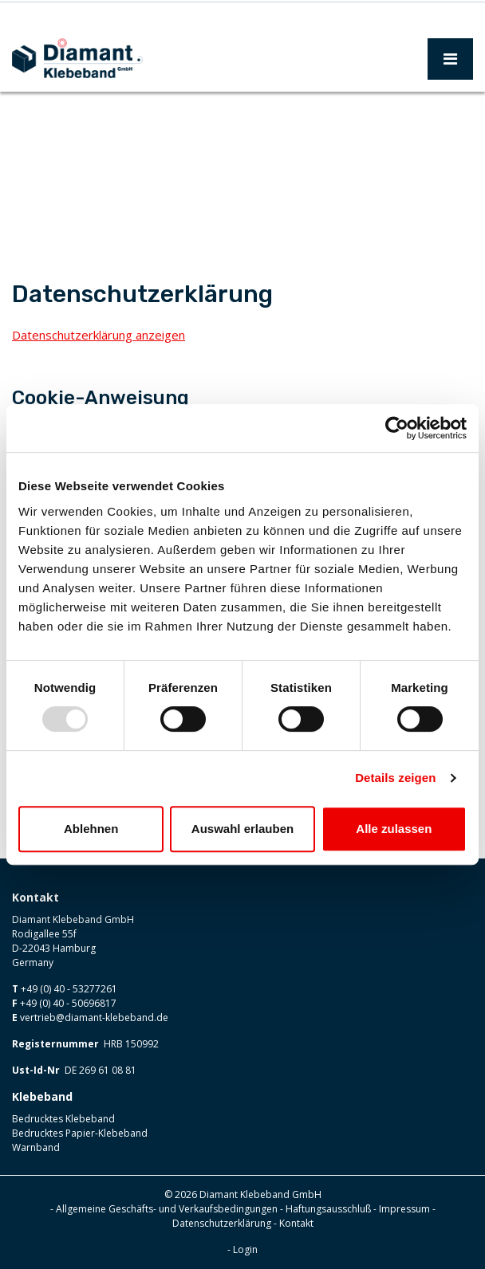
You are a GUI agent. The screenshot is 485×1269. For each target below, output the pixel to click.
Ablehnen (91, 828)
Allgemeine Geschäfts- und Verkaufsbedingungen (167, 1209)
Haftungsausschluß (328, 1209)
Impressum (404, 1209)
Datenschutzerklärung (221, 1223)
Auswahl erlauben (242, 828)
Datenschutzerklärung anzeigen (98, 335)
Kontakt (296, 1223)
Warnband (36, 1147)
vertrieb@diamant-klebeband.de (94, 1017)
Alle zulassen (394, 828)
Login (245, 1249)
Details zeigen (395, 777)
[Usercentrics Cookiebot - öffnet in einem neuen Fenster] (397, 428)
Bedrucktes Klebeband (63, 1119)
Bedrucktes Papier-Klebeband (80, 1133)
